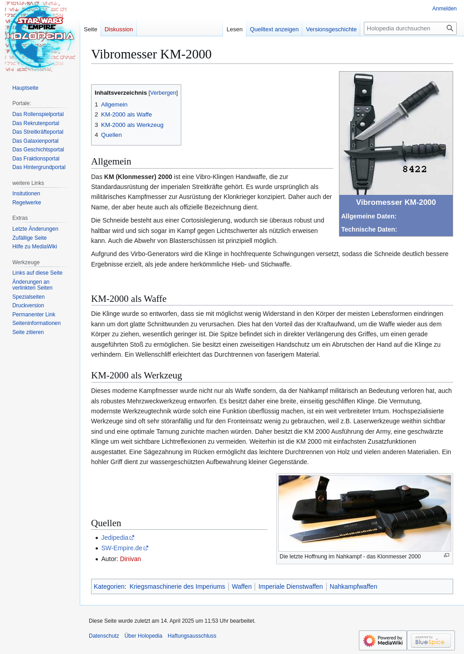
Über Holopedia (143, 636)
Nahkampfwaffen (353, 586)
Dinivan (130, 558)
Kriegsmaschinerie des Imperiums (177, 586)
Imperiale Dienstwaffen (290, 586)
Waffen (242, 586)
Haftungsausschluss (192, 636)
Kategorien (109, 586)
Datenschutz (104, 636)
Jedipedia (114, 537)
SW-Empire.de (121, 548)
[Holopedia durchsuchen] (410, 28)
